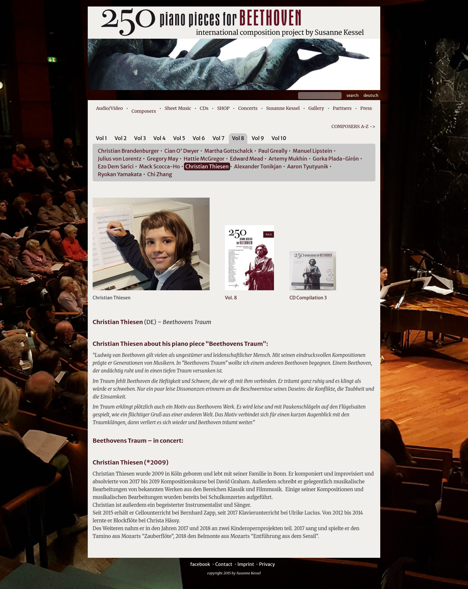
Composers (144, 111)
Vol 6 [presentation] (199, 138)
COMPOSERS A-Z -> (353, 126)
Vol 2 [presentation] (120, 138)
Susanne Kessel (283, 108)
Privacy (267, 564)
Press (366, 108)
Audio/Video (109, 108)
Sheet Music (178, 108)
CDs (204, 108)
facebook (200, 564)
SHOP (223, 108)
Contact (223, 564)
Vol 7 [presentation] (219, 138)
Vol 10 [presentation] (278, 138)
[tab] (101, 139)
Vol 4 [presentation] (159, 138)
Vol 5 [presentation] (179, 138)
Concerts (247, 108)
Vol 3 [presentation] (140, 138)
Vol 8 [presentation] (238, 138)
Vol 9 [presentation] (258, 138)
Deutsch (370, 95)
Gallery (316, 108)
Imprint (245, 564)
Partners (342, 108)
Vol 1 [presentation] (101, 138)
